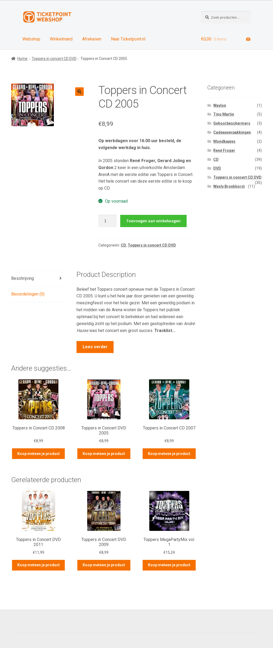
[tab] (38, 278)
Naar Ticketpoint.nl (128, 39)
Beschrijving (22, 278)
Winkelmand (61, 39)
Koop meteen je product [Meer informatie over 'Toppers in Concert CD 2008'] (38, 454)
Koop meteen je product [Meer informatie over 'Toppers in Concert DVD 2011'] (38, 565)
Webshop (31, 39)
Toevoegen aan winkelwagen (153, 220)
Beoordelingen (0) (28, 294)
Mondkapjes (224, 141)
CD (123, 245)
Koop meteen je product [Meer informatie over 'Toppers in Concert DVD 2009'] (104, 565)
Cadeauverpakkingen (232, 132)
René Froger (224, 150)
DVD (217, 168)
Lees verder (95, 346)
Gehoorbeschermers (231, 123)
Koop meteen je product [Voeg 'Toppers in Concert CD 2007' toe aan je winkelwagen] (169, 454)
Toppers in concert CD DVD (54, 58)
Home (22, 58)
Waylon (219, 105)
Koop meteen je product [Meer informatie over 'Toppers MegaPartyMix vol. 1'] (169, 565)
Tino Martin (223, 114)
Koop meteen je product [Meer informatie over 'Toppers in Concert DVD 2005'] (104, 454)
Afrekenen (91, 39)
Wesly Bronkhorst (229, 186)
